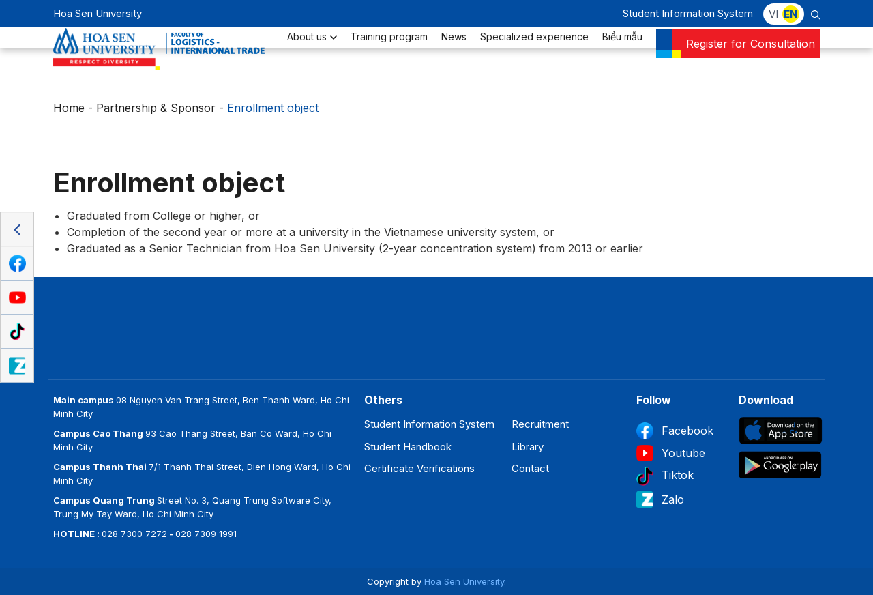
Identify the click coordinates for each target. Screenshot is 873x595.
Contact (530, 468)
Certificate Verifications (419, 468)
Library (528, 446)
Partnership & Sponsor (156, 108)
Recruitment (540, 424)
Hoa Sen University (464, 581)
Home (69, 108)
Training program (389, 58)
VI (773, 14)
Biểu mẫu (622, 58)
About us (312, 58)
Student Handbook (408, 446)
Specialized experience (534, 58)
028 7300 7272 (134, 533)
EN (790, 14)
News (454, 58)
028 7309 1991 (206, 533)
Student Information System (688, 13)
